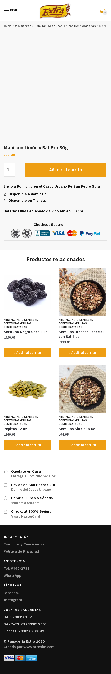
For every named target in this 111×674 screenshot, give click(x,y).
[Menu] (6, 11)
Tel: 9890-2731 (16, 568)
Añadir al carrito (65, 169)
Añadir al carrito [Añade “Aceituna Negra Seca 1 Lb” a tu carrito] (27, 353)
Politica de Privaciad (21, 551)
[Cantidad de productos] (9, 170)
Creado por (29, 647)
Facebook (12, 592)
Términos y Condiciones (24, 544)
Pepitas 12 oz (15, 429)
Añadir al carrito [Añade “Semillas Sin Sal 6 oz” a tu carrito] (82, 445)
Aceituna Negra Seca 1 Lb (26, 332)
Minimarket (23, 26)
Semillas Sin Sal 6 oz (77, 429)
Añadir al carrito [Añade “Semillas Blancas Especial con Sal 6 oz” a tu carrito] (82, 353)
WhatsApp (12, 575)
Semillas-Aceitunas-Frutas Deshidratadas (65, 26)
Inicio (8, 26)
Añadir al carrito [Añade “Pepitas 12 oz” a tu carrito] (27, 445)
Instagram (13, 600)
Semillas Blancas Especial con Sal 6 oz (81, 334)
